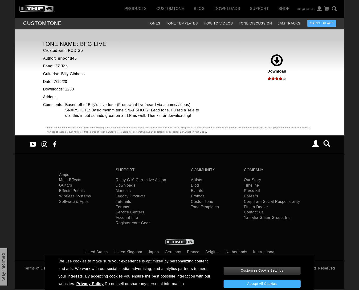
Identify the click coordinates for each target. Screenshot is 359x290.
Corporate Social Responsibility (272, 202)
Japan (153, 252)
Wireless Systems (75, 196)
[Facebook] (54, 144)
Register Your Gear (133, 223)
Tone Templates (182, 23)
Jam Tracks (289, 23)
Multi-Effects (70, 180)
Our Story (252, 180)
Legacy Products (131, 196)
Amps (64, 175)
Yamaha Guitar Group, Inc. (268, 218)
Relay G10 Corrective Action (141, 180)
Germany (173, 252)
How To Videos (218, 23)
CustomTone (170, 9)
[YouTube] (32, 144)
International (264, 252)
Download (276, 63)
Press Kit (252, 191)
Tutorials (123, 202)
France (193, 252)
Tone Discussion (255, 23)
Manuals (123, 191)
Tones (154, 23)
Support (259, 9)
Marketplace (322, 23)
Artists (196, 180)
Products (136, 9)
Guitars (65, 185)
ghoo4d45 (67, 58)
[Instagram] (44, 144)
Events (197, 191)
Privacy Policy (90, 284)
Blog (199, 9)
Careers (251, 196)
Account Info (127, 218)
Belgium (212, 252)
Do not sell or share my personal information (144, 284)
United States (96, 252)
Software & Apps (74, 202)
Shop (284, 9)
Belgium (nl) (305, 9)
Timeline (251, 185)
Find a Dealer (256, 207)
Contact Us (254, 212)
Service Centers (130, 212)
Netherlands (236, 252)
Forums (122, 207)
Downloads (227, 9)
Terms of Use (36, 268)
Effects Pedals (72, 191)
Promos (197, 196)
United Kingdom (128, 252)
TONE (42, 23)
